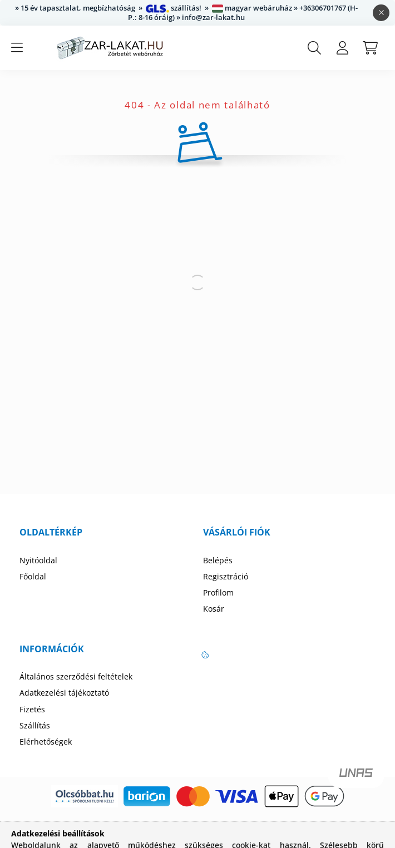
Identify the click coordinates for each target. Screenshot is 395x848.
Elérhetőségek (45, 741)
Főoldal (32, 576)
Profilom (218, 592)
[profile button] (342, 48)
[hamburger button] (17, 48)
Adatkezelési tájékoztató (64, 692)
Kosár (213, 608)
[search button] (314, 48)
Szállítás (34, 725)
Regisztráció (225, 576)
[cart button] (370, 48)
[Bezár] (381, 12)
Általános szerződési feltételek (75, 676)
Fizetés (32, 709)
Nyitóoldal (38, 560)
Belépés (218, 560)
